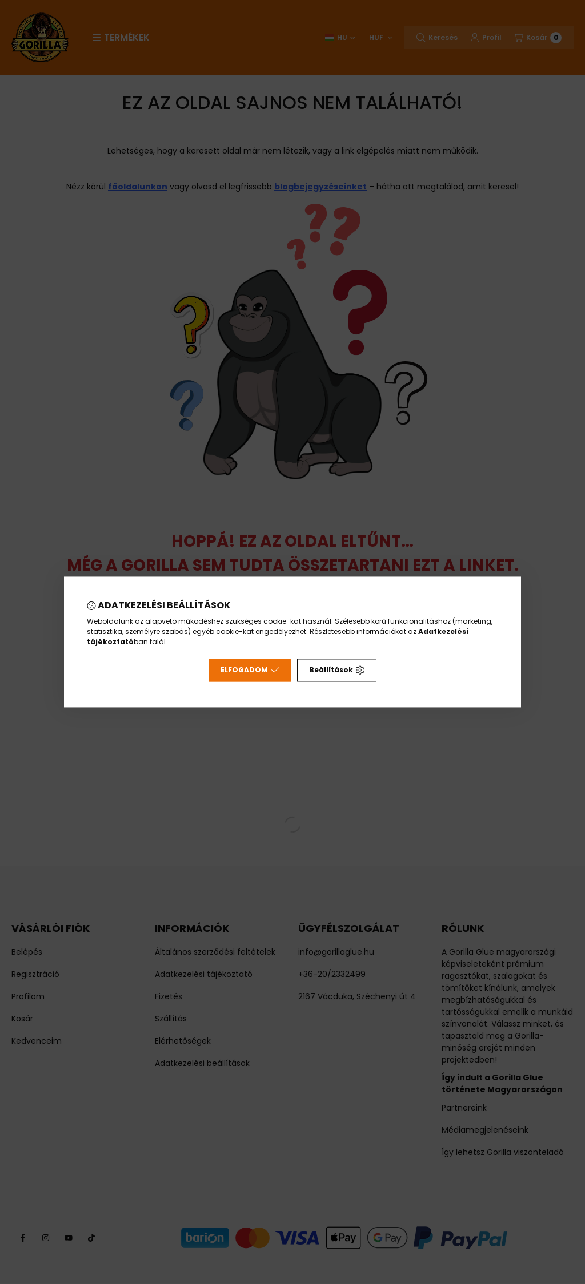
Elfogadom (250, 670)
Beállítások (336, 670)
